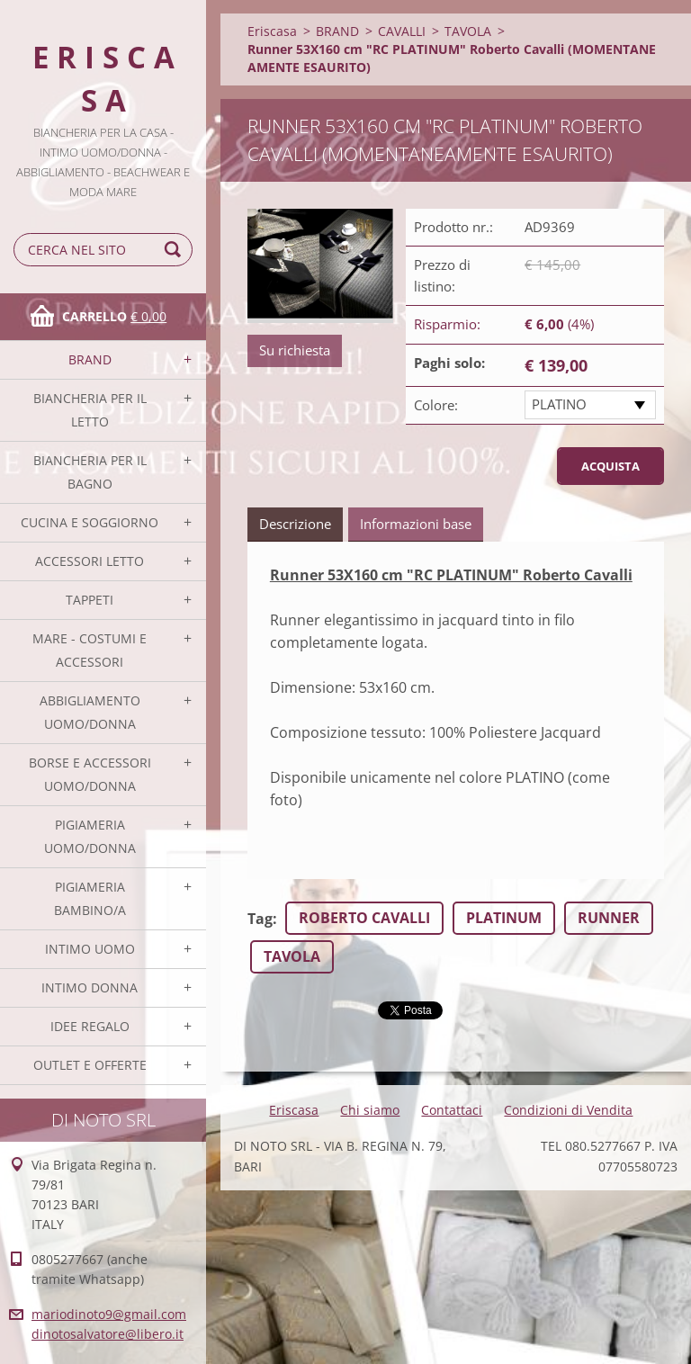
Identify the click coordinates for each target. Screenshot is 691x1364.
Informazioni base (415, 524)
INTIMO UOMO (90, 948)
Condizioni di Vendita (568, 1109)
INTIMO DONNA (89, 987)
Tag (260, 919)
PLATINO (559, 404)
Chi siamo (369, 1109)
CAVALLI (402, 31)
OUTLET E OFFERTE (90, 1064)
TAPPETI (89, 599)
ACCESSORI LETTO (89, 561)
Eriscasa (272, 31)
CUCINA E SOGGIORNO (89, 522)
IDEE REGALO (90, 1026)
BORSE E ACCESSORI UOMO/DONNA (90, 774)
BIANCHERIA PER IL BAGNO (90, 472)
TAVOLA (467, 31)
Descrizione (295, 524)
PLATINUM (504, 918)
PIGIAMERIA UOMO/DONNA (90, 836)
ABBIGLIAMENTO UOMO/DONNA (90, 712)
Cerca (175, 249)
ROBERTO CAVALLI (364, 918)
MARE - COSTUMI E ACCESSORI (89, 650)
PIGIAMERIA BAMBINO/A (90, 898)
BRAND (90, 359)
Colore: (436, 405)
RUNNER (609, 918)
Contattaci (451, 1109)
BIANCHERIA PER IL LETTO (90, 410)
